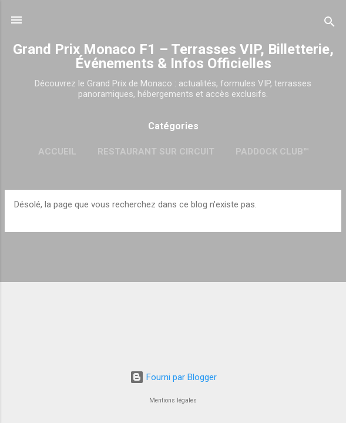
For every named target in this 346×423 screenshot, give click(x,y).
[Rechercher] (330, 24)
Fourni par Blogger (173, 377)
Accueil (57, 151)
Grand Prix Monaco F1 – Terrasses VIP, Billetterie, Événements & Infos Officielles (173, 56)
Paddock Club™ (272, 151)
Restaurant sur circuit (156, 151)
